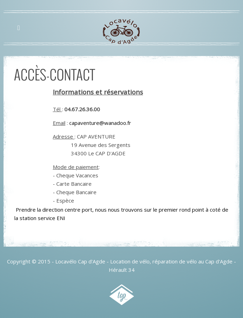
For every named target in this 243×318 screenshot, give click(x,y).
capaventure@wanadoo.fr (100, 122)
